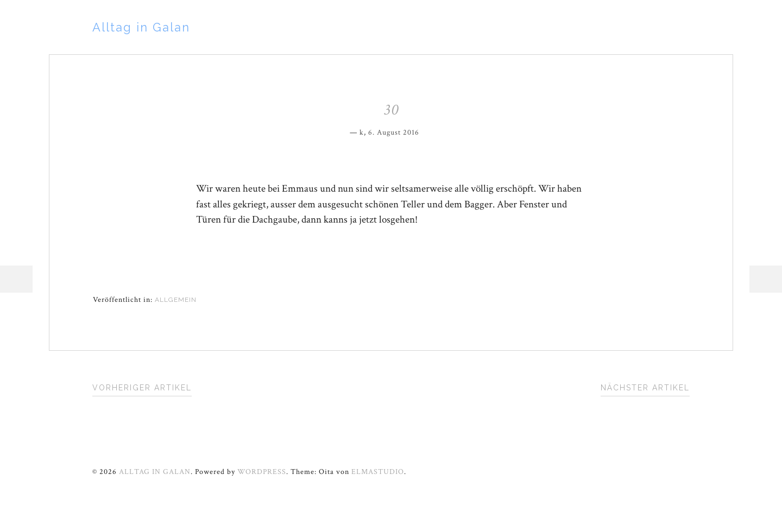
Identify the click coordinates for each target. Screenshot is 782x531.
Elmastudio (377, 472)
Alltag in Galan (141, 27)
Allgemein (176, 300)
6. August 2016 (393, 132)
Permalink (426, 131)
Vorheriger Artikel (142, 387)
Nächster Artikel (645, 387)
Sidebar (765, 279)
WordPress (261, 472)
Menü (16, 279)
